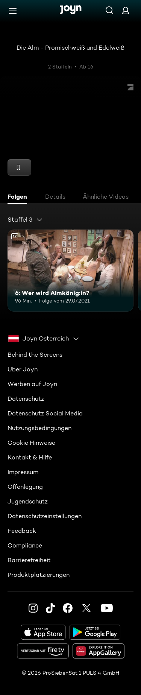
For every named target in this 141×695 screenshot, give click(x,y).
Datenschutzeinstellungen (45, 516)
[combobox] (25, 220)
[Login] (125, 10)
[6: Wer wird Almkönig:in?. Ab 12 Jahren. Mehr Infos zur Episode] (70, 271)
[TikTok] (50, 608)
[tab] (19, 197)
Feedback (22, 530)
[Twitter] (86, 608)
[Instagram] (33, 608)
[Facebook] (67, 608)
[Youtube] (107, 608)
